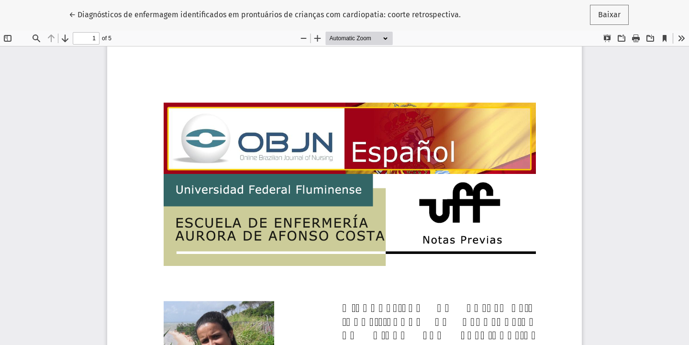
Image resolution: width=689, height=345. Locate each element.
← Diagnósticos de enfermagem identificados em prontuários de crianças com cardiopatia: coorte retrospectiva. (265, 14)
